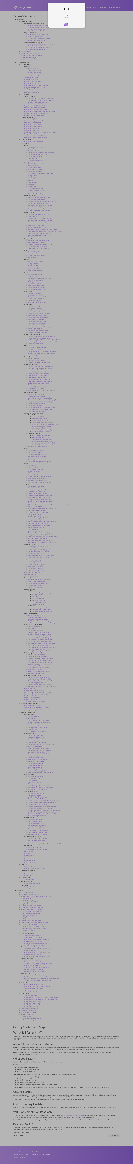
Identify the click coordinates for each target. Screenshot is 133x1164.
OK (66, 24)
